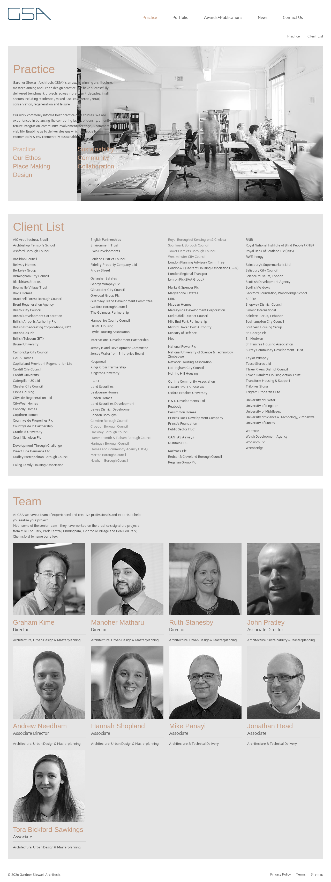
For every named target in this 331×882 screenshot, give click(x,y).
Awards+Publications (223, 17)
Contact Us (293, 17)
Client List (315, 35)
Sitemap (317, 873)
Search (320, 16)
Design (22, 174)
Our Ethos (27, 157)
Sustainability (96, 148)
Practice (149, 17)
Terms (301, 873)
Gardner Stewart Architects (29, 14)
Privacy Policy (280, 873)
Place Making (31, 166)
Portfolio (180, 17)
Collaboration (96, 166)
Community (93, 157)
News (262, 17)
